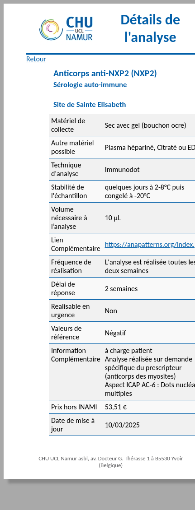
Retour (36, 59)
